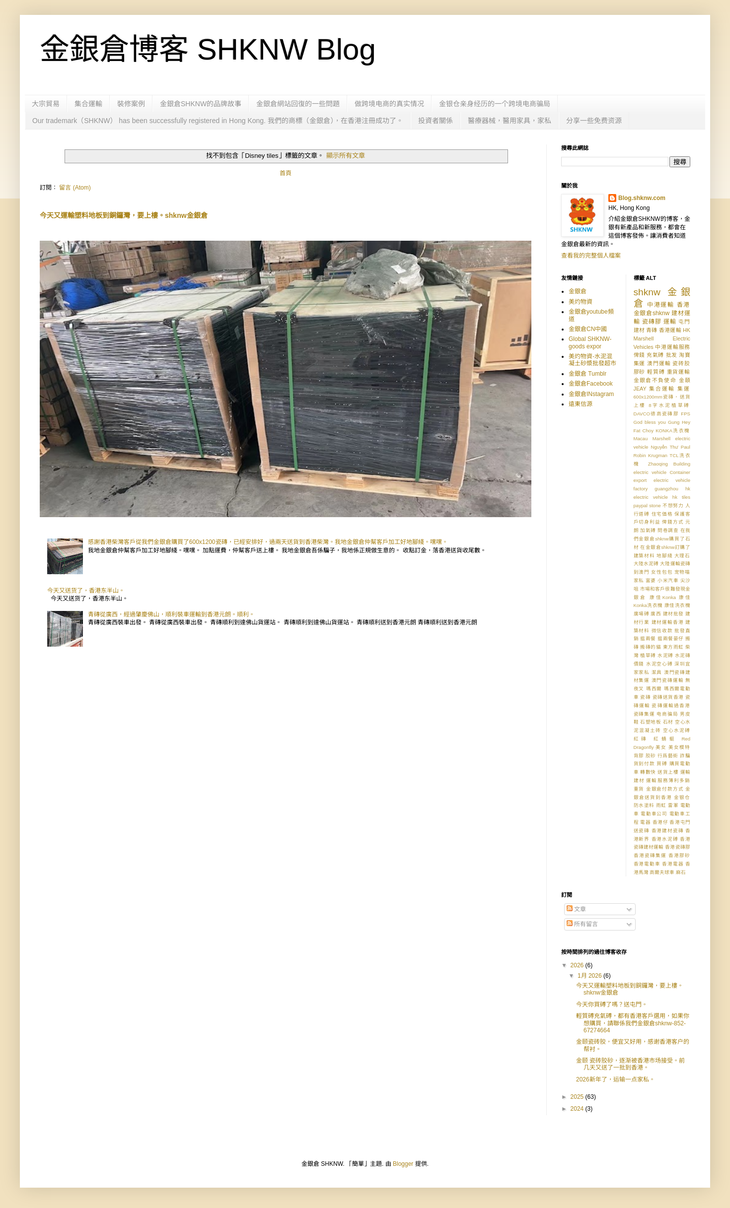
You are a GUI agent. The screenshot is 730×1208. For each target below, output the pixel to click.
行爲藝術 (667, 755)
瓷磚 (645, 697)
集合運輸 (88, 104)
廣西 (656, 613)
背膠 (639, 755)
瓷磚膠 (651, 321)
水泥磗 (665, 655)
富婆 (651, 580)
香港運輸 (670, 330)
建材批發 (673, 613)
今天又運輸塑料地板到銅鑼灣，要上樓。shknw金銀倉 (124, 215)
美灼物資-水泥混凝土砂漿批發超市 (592, 360)
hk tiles (681, 497)
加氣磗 (648, 530)
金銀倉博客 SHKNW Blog (208, 49)
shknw (647, 292)
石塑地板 (650, 722)
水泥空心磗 (659, 664)
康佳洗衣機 (677, 605)
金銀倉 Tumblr (587, 373)
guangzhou (666, 488)
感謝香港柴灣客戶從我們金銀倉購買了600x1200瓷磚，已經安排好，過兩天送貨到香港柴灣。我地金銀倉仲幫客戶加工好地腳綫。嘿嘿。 (268, 541)
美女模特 (679, 747)
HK (686, 330)
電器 (645, 822)
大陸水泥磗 (646, 563)
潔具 (657, 672)
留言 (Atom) (74, 187)
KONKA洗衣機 (673, 430)
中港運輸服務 (672, 347)
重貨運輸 (678, 372)
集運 (683, 389)
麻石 (681, 872)
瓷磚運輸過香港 (671, 705)
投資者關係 (435, 121)
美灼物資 (580, 301)
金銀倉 (577, 291)
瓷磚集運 (644, 714)
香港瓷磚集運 (650, 855)
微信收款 (662, 630)
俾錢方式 (672, 522)
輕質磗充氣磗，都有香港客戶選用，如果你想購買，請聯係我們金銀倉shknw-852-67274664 (632, 1023)
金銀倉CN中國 (588, 329)
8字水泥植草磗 (669, 405)
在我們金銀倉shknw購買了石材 (662, 539)
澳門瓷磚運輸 (668, 680)
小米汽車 (667, 580)
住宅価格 (662, 514)
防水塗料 (644, 805)
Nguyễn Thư (664, 447)
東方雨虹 (673, 647)
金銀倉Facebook (591, 383)
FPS (685, 413)
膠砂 (640, 372)
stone (654, 505)
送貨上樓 (667, 772)
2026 (578, 965)
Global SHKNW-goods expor (590, 342)
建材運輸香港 (668, 622)
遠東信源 (580, 404)
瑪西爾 (654, 688)
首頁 (286, 173)
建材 (639, 330)
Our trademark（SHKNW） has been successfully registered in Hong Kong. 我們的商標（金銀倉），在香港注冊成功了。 (217, 121)
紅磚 (642, 738)
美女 (661, 747)
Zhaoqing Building (669, 464)
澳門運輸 (658, 363)
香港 (683, 304)
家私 (639, 580)
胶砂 (651, 755)
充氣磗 (655, 355)
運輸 (669, 321)
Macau (641, 438)
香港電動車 (647, 864)
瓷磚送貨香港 (668, 697)
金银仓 (682, 797)
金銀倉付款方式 (665, 789)
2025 (578, 1096)
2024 (578, 1108)
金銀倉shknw (652, 313)
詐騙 (685, 755)
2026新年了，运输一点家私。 (615, 1079)
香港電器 (672, 864)
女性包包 (661, 572)
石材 (668, 722)
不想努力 (673, 505)
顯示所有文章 (345, 155)
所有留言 (582, 924)
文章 (576, 909)
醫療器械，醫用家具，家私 (509, 121)
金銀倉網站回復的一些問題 (298, 104)
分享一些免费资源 (594, 121)
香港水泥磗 (665, 839)
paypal (641, 505)
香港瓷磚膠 (677, 847)
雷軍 (673, 805)
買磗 (662, 763)
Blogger (403, 1163)
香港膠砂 (679, 855)
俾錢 (639, 355)
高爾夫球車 (662, 872)
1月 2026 (590, 975)
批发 (671, 355)
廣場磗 (642, 613)
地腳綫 (664, 555)
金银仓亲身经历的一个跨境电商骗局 (494, 104)
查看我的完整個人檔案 (591, 255)
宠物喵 (682, 572)
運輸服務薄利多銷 (668, 780)
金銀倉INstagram (591, 394)
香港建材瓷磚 (668, 830)
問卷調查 (667, 530)
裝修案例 (131, 104)
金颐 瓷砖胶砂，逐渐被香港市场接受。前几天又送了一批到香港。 (630, 1064)
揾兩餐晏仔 (670, 638)
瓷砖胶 (681, 363)
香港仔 (660, 822)
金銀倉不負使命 (655, 380)
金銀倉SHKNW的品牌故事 (200, 104)
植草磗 (648, 655)
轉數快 (648, 772)
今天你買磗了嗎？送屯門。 (612, 1004)
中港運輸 (660, 304)
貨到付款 (644, 763)
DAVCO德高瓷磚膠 (656, 413)
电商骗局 (667, 714)
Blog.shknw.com (641, 198)
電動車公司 (654, 813)
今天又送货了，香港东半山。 (86, 590)
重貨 (639, 789)
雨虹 (661, 805)
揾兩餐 (648, 638)
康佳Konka (663, 597)
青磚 (651, 330)
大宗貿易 (46, 104)
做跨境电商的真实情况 (389, 104)
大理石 (682, 555)
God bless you (650, 422)
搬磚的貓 (650, 647)
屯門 (684, 322)
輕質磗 (656, 372)
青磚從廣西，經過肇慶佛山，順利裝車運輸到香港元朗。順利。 (171, 614)
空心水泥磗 (676, 730)
